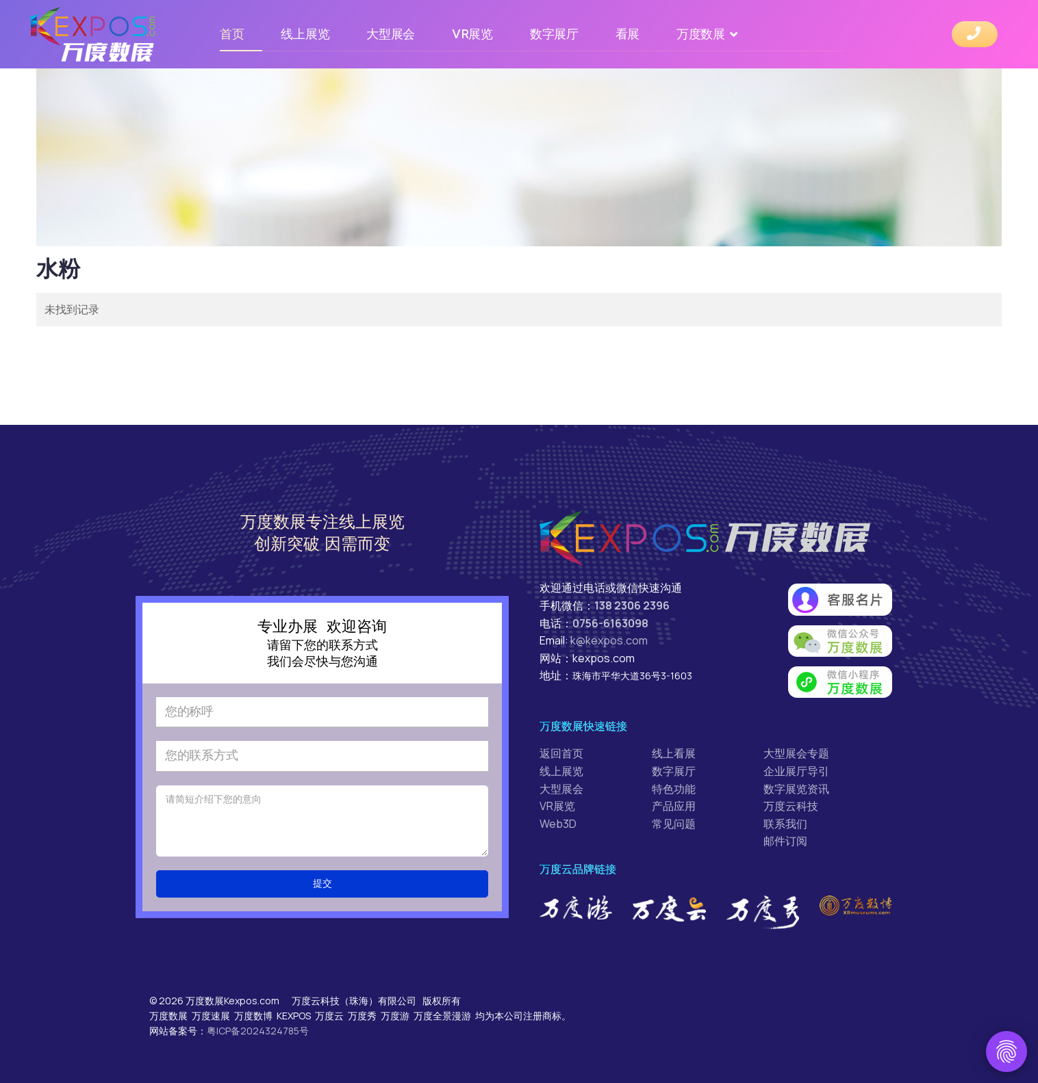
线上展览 (305, 34)
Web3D (558, 823)
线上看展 (674, 753)
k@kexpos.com (609, 640)
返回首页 (561, 753)
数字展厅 (554, 34)
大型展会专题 (796, 753)
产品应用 (674, 805)
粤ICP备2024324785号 (258, 1030)
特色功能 (674, 788)
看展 (628, 34)
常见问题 (674, 823)
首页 (232, 34)
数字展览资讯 (796, 788)
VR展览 (472, 34)
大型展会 (390, 34)
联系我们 (785, 823)
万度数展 (700, 34)
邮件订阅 (785, 840)
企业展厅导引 (796, 771)
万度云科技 (790, 805)
